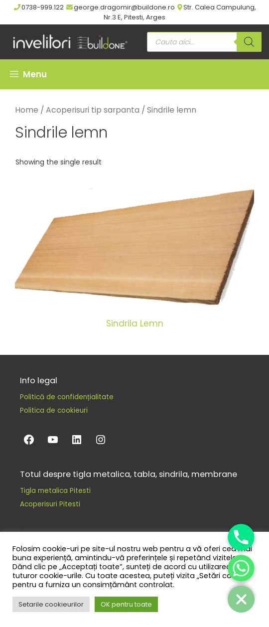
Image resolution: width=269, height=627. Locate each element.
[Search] (249, 42)
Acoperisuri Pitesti (50, 504)
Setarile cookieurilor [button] (51, 604)
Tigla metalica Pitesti (55, 490)
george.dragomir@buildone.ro (120, 7)
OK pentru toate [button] (126, 604)
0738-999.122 (39, 7)
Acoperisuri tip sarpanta (92, 110)
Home (26, 110)
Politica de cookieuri (54, 410)
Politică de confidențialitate (67, 397)
